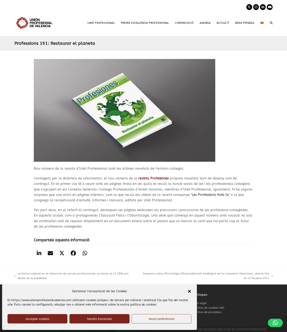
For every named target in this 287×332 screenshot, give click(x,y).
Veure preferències (161, 319)
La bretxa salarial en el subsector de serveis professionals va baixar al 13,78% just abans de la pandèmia (71, 276)
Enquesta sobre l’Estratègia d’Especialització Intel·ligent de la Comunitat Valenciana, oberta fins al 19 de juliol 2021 (207, 276)
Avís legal (200, 303)
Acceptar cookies (37, 319)
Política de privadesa (207, 312)
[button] (189, 291)
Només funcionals (99, 319)
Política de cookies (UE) (209, 307)
